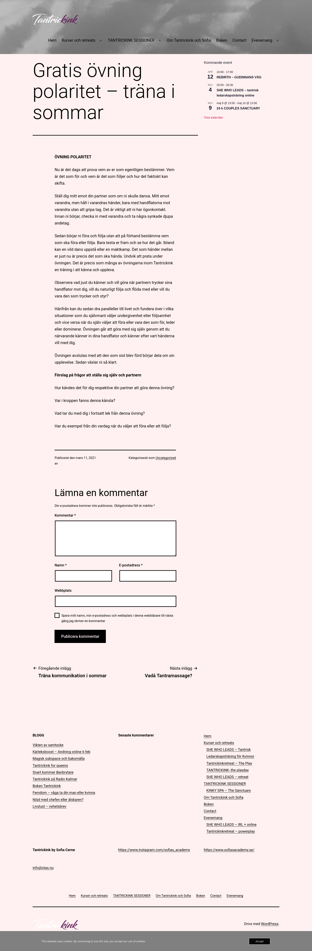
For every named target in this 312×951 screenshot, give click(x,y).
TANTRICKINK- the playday (227, 770)
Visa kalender (213, 117)
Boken (221, 40)
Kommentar (65, 515)
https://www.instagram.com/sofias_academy (154, 850)
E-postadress (131, 565)
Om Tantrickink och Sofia (189, 40)
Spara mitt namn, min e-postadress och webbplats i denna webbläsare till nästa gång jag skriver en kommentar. (117, 618)
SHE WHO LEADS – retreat (227, 777)
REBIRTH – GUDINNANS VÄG (239, 77)
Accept (259, 941)
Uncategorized (166, 458)
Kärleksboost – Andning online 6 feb (61, 752)
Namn (61, 565)
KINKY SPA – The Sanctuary (228, 790)
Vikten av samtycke (48, 745)
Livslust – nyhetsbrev (49, 806)
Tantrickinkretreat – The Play (229, 763)
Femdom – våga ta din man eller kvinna (64, 793)
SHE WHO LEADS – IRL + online (231, 824)
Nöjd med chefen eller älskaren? (58, 799)
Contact (239, 40)
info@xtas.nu (43, 868)
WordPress (269, 924)
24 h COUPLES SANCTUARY (238, 108)
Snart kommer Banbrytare (53, 772)
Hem (52, 40)
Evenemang (262, 40)
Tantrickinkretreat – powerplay (230, 831)
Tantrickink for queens (50, 765)
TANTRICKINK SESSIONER (131, 40)
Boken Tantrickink (47, 786)
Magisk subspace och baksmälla (59, 758)
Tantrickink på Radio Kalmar (55, 779)
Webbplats (63, 590)
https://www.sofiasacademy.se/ (229, 850)
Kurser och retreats (78, 40)
